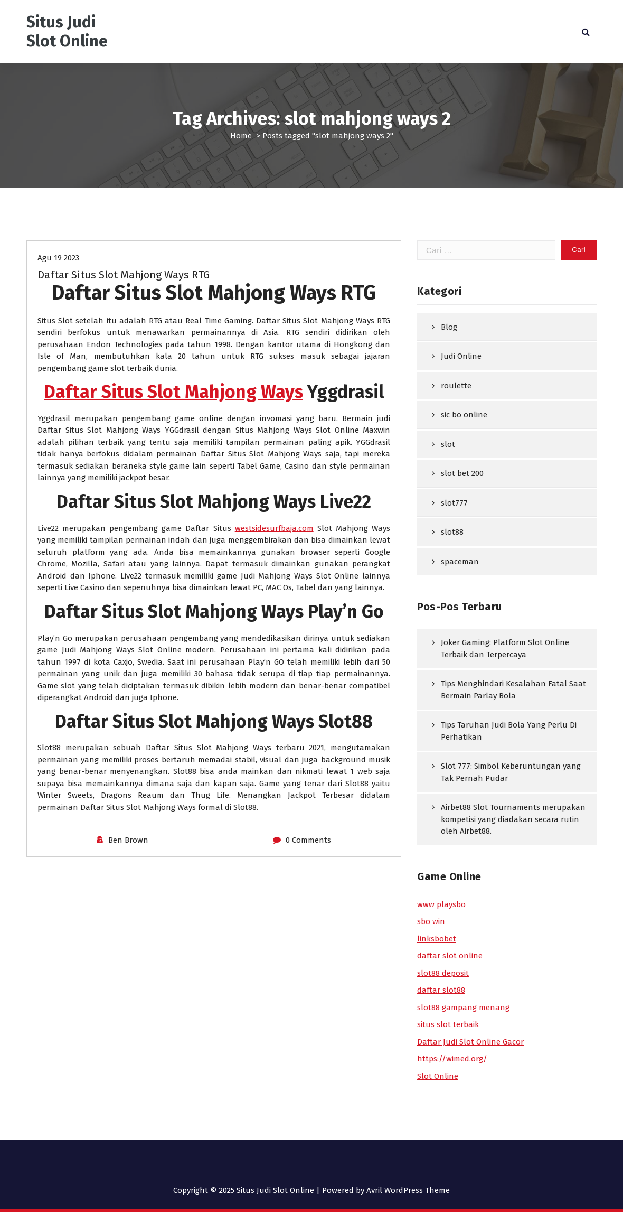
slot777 (454, 503)
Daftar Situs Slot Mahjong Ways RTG (123, 274)
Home (241, 136)
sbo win (431, 921)
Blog (449, 327)
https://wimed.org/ (452, 1059)
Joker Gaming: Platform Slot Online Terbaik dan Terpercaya (505, 648)
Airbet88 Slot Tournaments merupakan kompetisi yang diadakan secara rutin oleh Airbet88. (513, 819)
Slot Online (437, 1076)
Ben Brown (128, 840)
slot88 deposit (443, 973)
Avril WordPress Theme (408, 1190)
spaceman (460, 561)
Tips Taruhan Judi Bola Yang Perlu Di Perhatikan (509, 731)
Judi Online (461, 356)
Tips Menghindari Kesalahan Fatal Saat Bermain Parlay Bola (513, 690)
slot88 (452, 532)
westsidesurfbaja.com (274, 528)
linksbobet (436, 939)
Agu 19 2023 (58, 258)
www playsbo (441, 904)
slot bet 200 (462, 473)
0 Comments (308, 840)
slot (448, 444)
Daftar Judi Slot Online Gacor (470, 1042)
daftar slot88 (441, 990)
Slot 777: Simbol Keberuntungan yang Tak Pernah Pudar (511, 772)
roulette (456, 385)
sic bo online (464, 414)
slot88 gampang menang (463, 1007)
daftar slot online (450, 955)
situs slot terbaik (448, 1024)
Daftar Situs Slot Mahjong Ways (173, 392)
